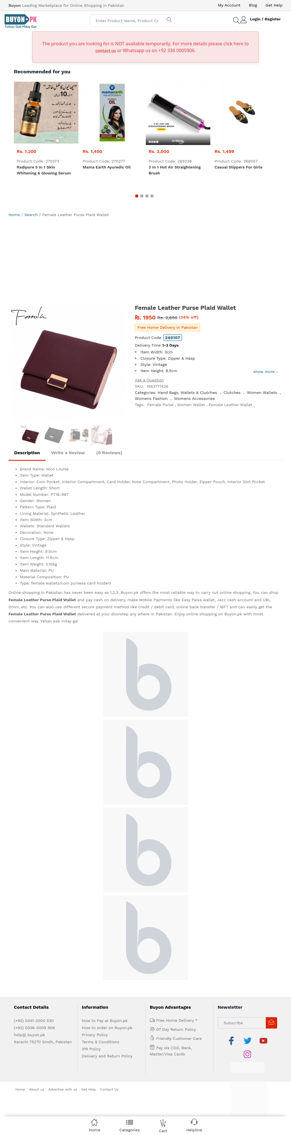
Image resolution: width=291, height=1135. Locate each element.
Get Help (274, 5)
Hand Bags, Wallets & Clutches (187, 392)
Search (31, 214)
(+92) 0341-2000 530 (34, 1020)
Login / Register (265, 19)
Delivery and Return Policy (107, 1056)
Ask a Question (149, 380)
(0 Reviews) (109, 452)
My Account (229, 5)
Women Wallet (191, 404)
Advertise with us (62, 1089)
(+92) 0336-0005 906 (34, 1027)
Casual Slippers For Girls (238, 167)
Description (27, 452)
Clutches (231, 392)
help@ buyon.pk (29, 1034)
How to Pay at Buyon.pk (105, 1020)
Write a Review (68, 452)
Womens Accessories (194, 398)
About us (36, 1089)
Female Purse (160, 404)
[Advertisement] (145, 261)
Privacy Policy (95, 1034)
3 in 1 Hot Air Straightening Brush (175, 170)
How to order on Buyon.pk (107, 1027)
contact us (105, 50)
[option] (67, 363)
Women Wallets (262, 392)
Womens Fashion (151, 398)
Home (14, 214)
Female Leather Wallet (231, 404)
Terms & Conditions (100, 1042)
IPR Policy (91, 1049)
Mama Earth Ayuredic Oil (106, 167)
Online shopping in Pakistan (35, 592)
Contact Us (109, 1089)
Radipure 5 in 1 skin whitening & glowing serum (44, 170)
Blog (253, 5)
